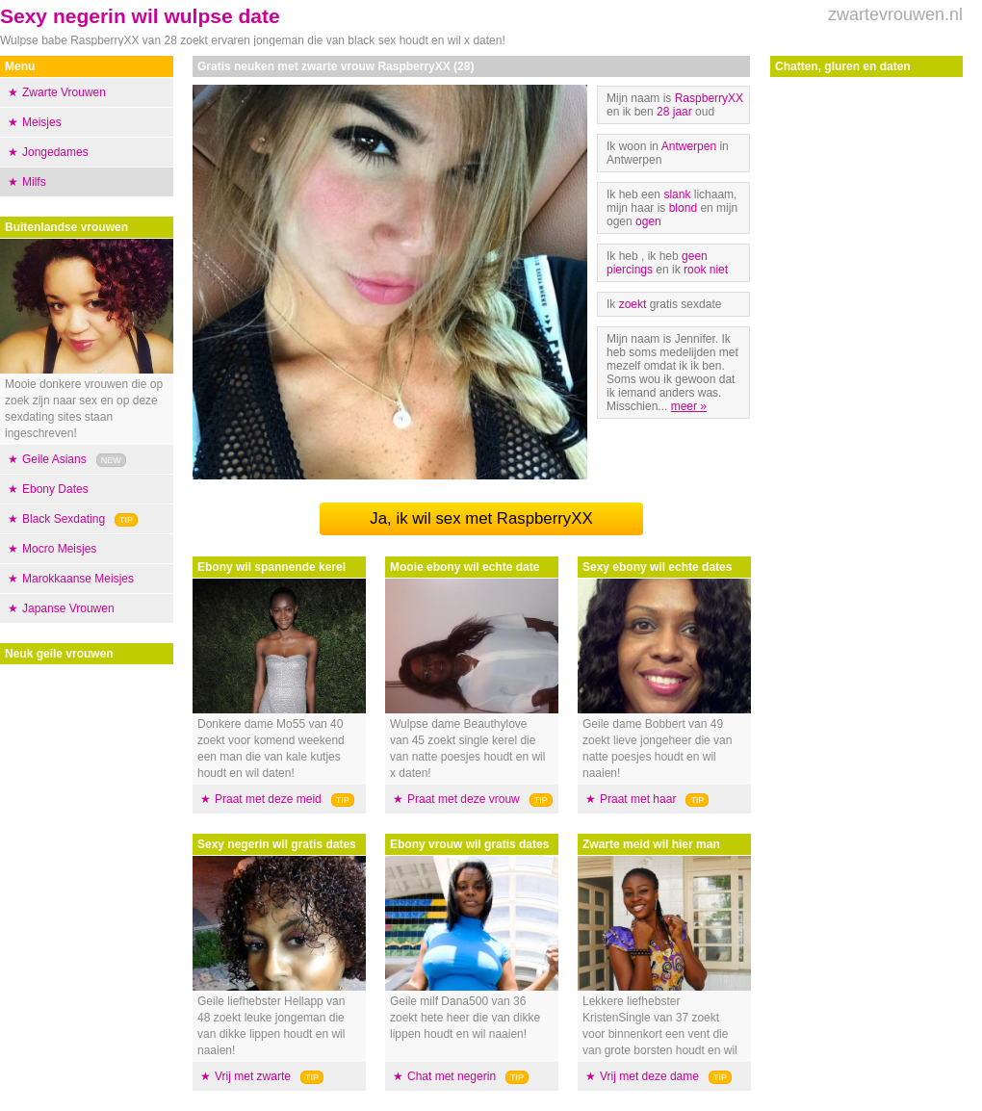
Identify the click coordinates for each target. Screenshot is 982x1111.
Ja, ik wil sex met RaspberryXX (481, 518)
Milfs (34, 182)
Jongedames (55, 152)
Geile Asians (54, 459)
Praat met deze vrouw (463, 799)
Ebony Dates (55, 489)
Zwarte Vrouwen (64, 92)
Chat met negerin (451, 1076)
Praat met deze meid (268, 799)
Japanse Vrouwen (68, 608)
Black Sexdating (63, 519)
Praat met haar (638, 799)
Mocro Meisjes (59, 549)
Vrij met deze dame (649, 1076)
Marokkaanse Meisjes (78, 578)
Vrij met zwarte (253, 1076)
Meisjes (42, 122)
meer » (689, 406)
